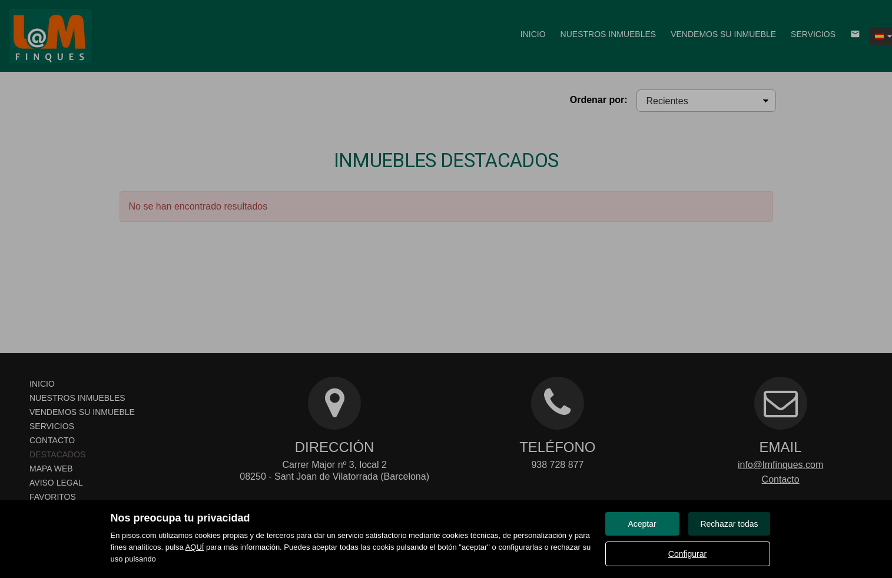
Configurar (687, 554)
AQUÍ (194, 547)
